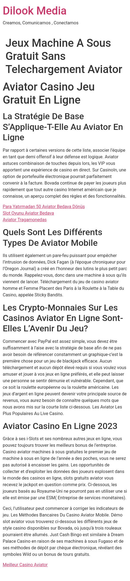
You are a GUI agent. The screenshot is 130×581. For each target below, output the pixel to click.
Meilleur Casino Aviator (25, 564)
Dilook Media (35, 10)
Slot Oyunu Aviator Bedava (28, 213)
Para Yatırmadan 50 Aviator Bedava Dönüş (44, 206)
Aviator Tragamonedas (25, 219)
